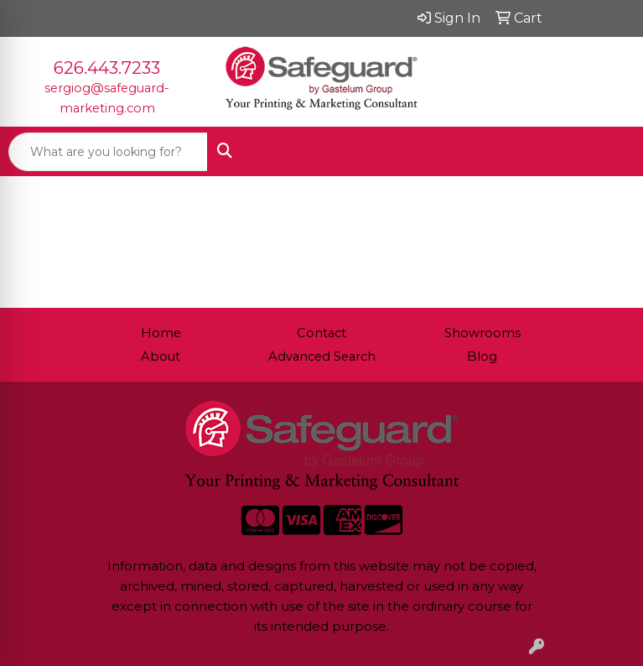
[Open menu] (609, 152)
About (160, 356)
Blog (482, 356)
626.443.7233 (107, 68)
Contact (321, 333)
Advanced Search (322, 356)
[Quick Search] (108, 152)
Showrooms (482, 333)
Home (161, 333)
